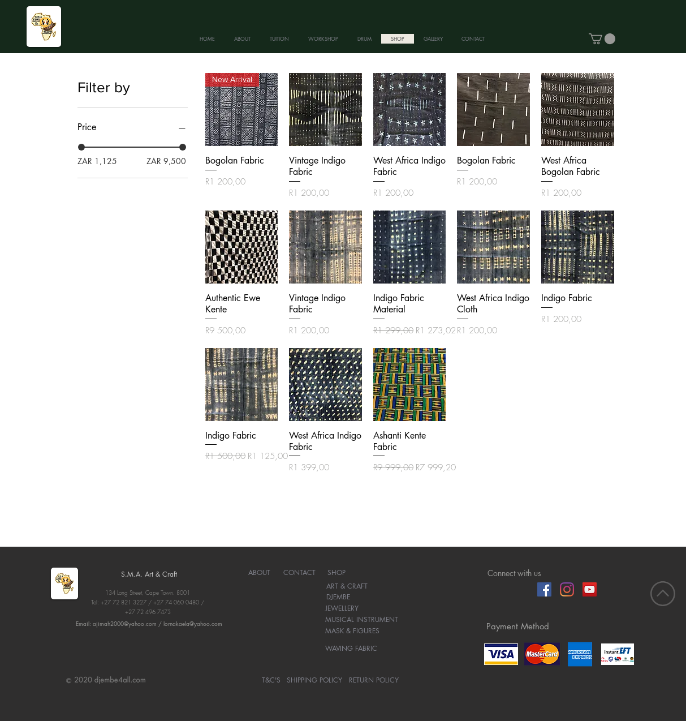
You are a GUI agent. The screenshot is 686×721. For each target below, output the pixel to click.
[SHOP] (336, 573)
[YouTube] (590, 589)
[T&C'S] (271, 680)
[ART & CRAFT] (347, 586)
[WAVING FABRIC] (351, 649)
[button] (602, 38)
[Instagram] (567, 589)
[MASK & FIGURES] (352, 631)
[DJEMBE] (338, 597)
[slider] (81, 147)
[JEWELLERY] (341, 608)
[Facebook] (544, 589)
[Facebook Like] (509, 589)
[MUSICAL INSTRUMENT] (361, 620)
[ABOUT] (259, 573)
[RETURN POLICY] (374, 680)
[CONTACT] (299, 573)
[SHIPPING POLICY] (314, 680)
